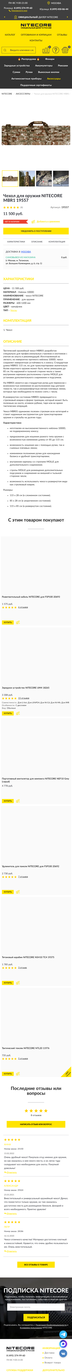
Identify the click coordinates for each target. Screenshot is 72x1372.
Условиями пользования (31, 1280)
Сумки (16, 72)
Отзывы (62, 35)
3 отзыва (22, 939)
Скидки (48, 1337)
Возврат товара (52, 1315)
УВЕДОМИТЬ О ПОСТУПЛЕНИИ (36, 231)
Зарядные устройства (17, 65)
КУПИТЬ (8, 613)
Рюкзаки (63, 65)
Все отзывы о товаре (36, 1217)
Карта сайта (14, 1333)
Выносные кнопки (48, 72)
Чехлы (13, 310)
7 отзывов (23, 858)
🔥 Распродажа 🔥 (29, 59)
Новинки (49, 1333)
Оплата (48, 1310)
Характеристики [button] (16, 242)
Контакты (36, 41)
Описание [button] (37, 242)
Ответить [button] (10, 1125)
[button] (18, 10)
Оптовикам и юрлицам (36, 35)
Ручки (29, 72)
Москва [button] (26, 252)
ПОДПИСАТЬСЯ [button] (36, 1270)
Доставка (49, 1306)
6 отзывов (23, 607)
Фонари (49, 59)
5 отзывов (23, 1021)
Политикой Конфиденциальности (51, 1278)
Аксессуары (54, 79)
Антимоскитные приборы (26, 79)
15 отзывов (23, 689)
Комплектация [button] (57, 242)
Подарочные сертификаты (36, 85)
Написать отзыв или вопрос (36, 1077)
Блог (47, 1328)
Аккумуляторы (43, 65)
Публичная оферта (18, 1337)
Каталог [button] (10, 35)
